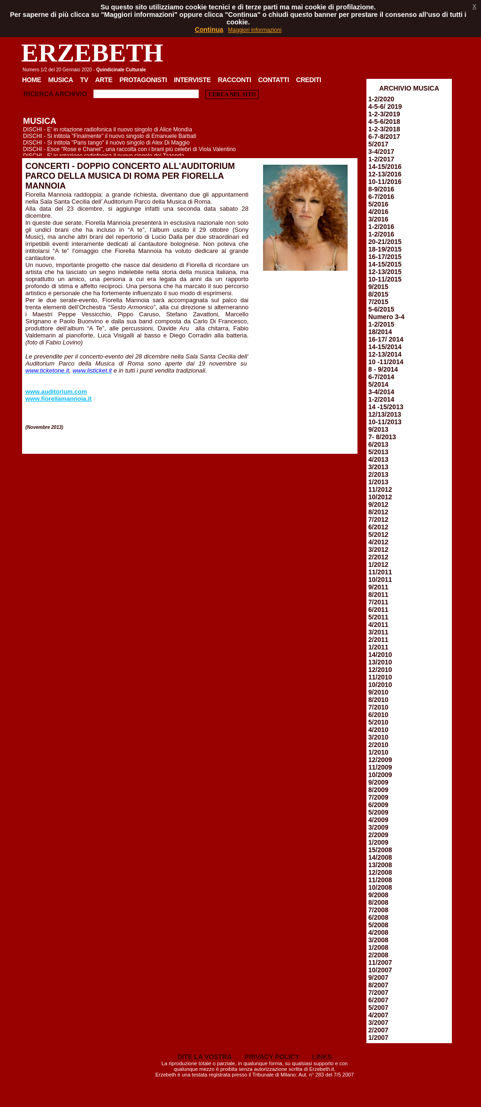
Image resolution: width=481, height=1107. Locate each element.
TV (84, 80)
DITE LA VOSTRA (204, 1057)
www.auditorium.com (56, 391)
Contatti (273, 80)
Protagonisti (143, 80)
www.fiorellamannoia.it (58, 398)
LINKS (322, 1057)
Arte (104, 80)
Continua (209, 29)
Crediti (308, 80)
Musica (60, 80)
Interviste (192, 80)
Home (31, 80)
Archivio (71, 94)
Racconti (234, 80)
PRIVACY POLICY (272, 1057)
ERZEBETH (92, 52)
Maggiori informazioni (254, 30)
